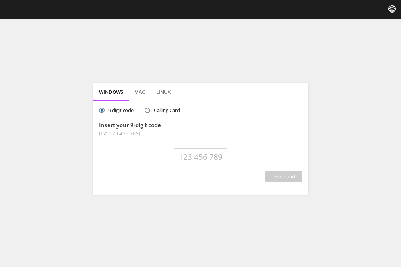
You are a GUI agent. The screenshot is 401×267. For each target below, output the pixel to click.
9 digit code (121, 110)
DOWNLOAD (283, 176)
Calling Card (167, 110)
